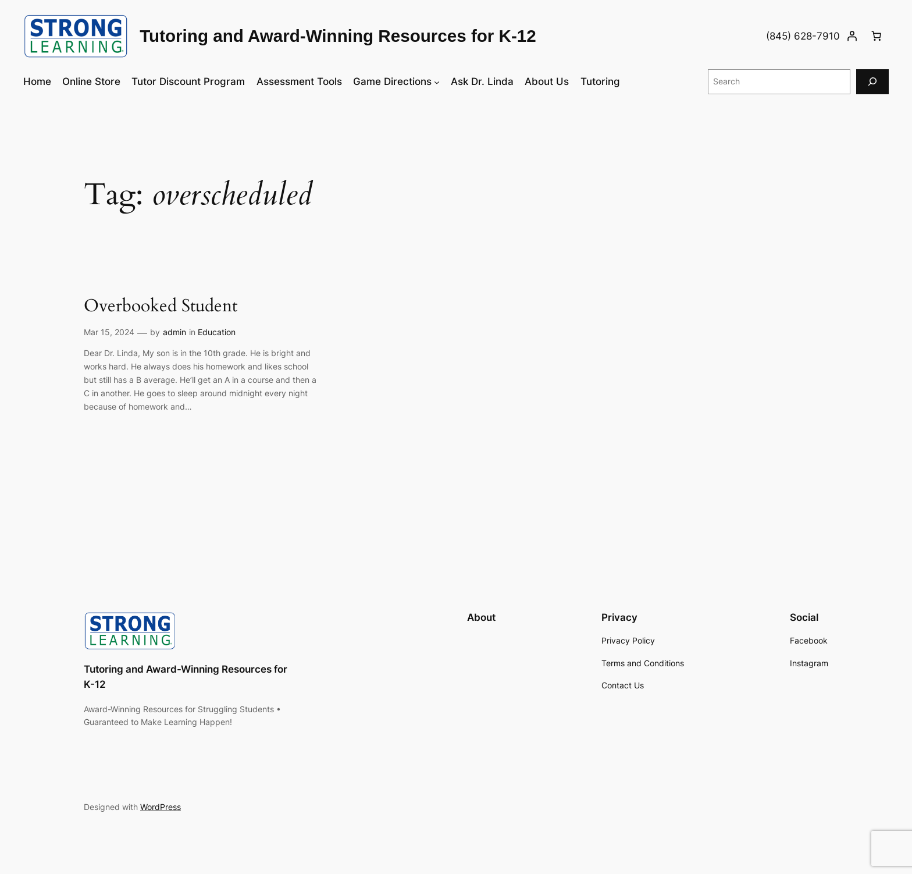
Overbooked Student (160, 306)
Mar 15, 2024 (109, 332)
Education (217, 332)
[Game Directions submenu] (437, 81)
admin (174, 332)
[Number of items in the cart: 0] (876, 36)
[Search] (872, 81)
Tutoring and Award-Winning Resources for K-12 (338, 35)
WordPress (160, 807)
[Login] (852, 36)
